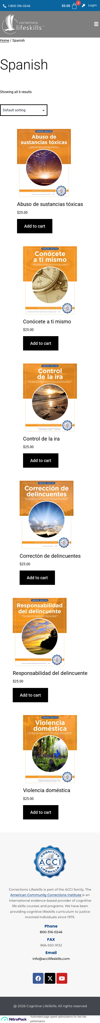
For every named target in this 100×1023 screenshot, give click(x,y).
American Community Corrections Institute (46, 895)
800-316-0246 (51, 932)
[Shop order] (23, 110)
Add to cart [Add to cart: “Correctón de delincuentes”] (37, 577)
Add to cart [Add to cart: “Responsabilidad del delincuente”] (30, 695)
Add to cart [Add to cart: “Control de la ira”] (40, 460)
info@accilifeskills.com (51, 959)
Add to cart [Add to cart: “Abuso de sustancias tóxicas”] (34, 226)
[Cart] (70, 6)
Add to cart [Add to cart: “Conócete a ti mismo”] (40, 343)
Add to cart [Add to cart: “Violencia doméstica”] (40, 812)
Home (4, 40)
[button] (96, 24)
